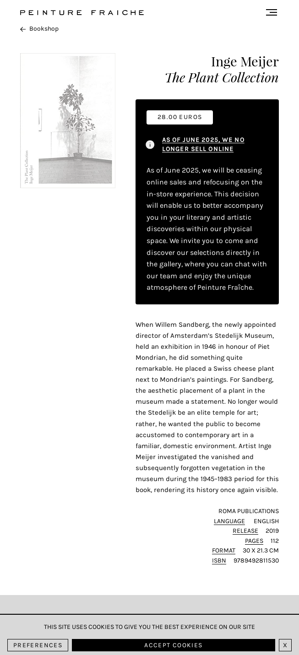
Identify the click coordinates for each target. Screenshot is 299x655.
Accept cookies (173, 645)
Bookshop (39, 28)
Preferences (37, 645)
